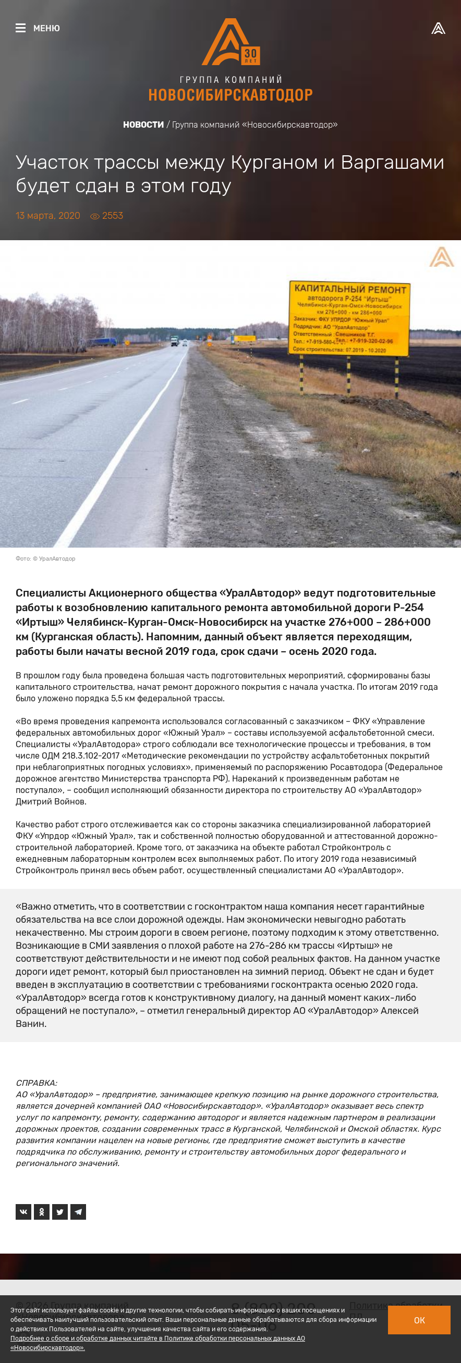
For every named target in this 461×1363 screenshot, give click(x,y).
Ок (419, 1320)
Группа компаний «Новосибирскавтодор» (255, 125)
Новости (143, 125)
